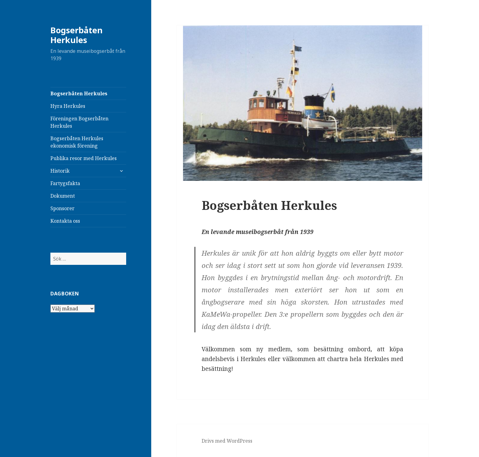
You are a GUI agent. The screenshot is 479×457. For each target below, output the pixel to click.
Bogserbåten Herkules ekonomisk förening (76, 142)
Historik (60, 170)
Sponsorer (62, 208)
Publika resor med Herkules (83, 158)
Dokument (62, 195)
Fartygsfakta (65, 183)
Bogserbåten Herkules (76, 35)
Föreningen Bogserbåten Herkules (79, 122)
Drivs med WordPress (227, 440)
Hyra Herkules (67, 106)
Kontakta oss (65, 221)
